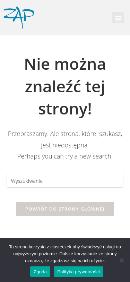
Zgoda (40, 271)
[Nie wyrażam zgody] (121, 260)
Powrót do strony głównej (65, 209)
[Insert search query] (65, 181)
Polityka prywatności (78, 271)
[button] (118, 17)
